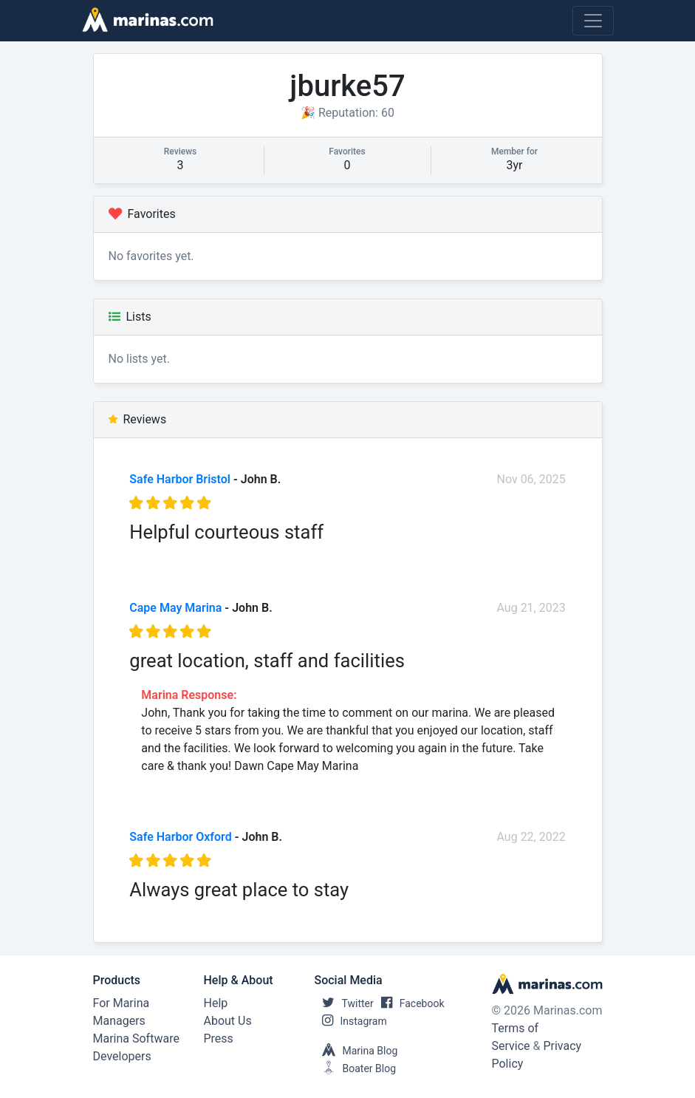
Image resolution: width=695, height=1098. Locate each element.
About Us (228, 1021)
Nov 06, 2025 (530, 479)
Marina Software (136, 1038)
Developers (122, 1056)
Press (218, 1038)
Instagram (351, 1021)
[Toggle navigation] (593, 20)
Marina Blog (356, 1051)
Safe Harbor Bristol (179, 479)
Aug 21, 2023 (531, 608)
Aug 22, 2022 (531, 837)
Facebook (409, 1003)
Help (216, 1003)
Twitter (344, 1003)
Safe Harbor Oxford (180, 837)
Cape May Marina (175, 608)
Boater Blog (356, 1068)
